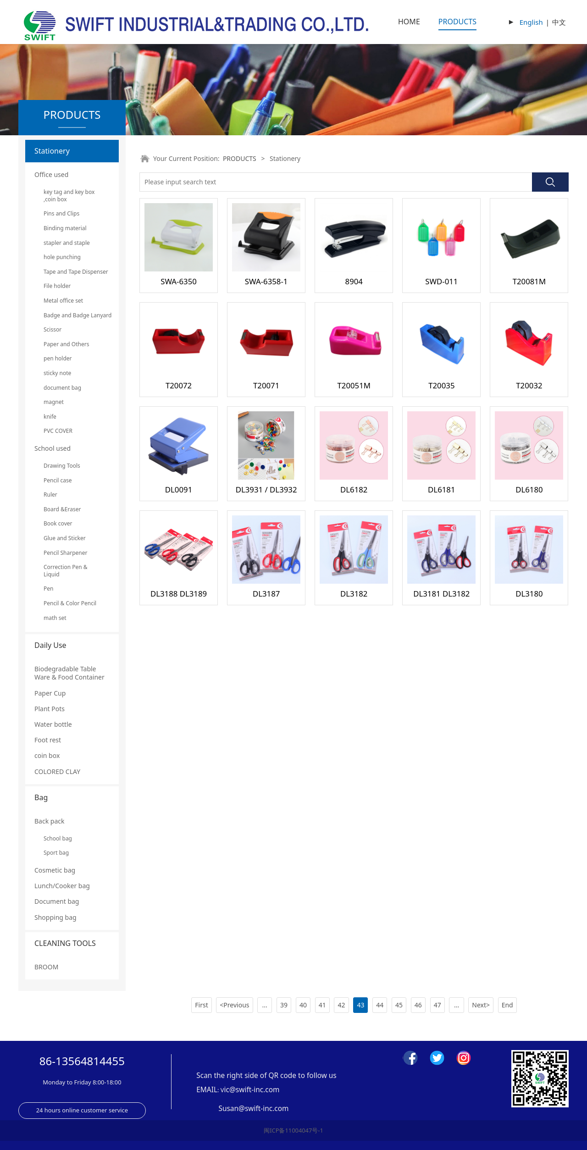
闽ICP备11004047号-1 (293, 1130)
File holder (57, 286)
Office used (51, 174)
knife (50, 416)
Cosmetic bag (54, 870)
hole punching (62, 257)
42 (341, 1005)
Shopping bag (55, 917)
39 (284, 1005)
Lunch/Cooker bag (62, 885)
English (531, 22)
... (264, 1005)
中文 (559, 22)
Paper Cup (50, 693)
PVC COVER (58, 431)
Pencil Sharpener (66, 553)
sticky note (57, 373)
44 (379, 1005)
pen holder (58, 358)
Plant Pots (49, 708)
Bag (41, 797)
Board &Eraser (62, 509)
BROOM (46, 966)
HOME (409, 22)
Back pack (49, 821)
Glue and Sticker (65, 538)
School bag (58, 838)
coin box (47, 755)
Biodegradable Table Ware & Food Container (69, 672)
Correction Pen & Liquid (66, 570)
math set (55, 618)
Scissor (52, 329)
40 (303, 1005)
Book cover (58, 523)
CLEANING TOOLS (65, 943)
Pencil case (58, 480)
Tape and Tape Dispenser (72, 272)
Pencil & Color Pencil (70, 603)
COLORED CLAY (57, 771)
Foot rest (47, 739)
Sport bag (56, 853)
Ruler (50, 494)
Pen (48, 588)
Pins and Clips (61, 213)
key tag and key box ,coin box (69, 195)
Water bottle (53, 724)
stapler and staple (67, 243)
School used (52, 448)
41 (322, 1005)
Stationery (52, 151)
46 (418, 1005)
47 (437, 1005)
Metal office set (63, 300)
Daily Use (50, 645)
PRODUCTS (457, 22)
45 (399, 1005)
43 (360, 1005)
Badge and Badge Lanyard (72, 315)
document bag (62, 388)
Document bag (56, 901)
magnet (54, 402)
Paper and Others (66, 344)
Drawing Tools (62, 466)
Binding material (65, 228)
